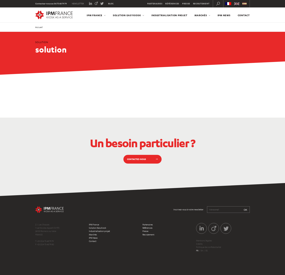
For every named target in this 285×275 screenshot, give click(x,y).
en (202, 250)
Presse (186, 3)
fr (197, 250)
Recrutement (201, 3)
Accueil (39, 27)
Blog (111, 3)
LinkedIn (90, 3)
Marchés (200, 15)
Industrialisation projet (169, 15)
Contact (244, 15)
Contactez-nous (136, 159)
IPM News (224, 15)
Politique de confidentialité (208, 247)
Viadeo (96, 3)
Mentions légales (204, 240)
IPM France (94, 15)
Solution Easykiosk (127, 15)
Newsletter (78, 3)
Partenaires (154, 3)
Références (172, 3)
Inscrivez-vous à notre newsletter (188, 209)
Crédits (199, 244)
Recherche (218, 3)
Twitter (102, 3)
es (207, 250)
